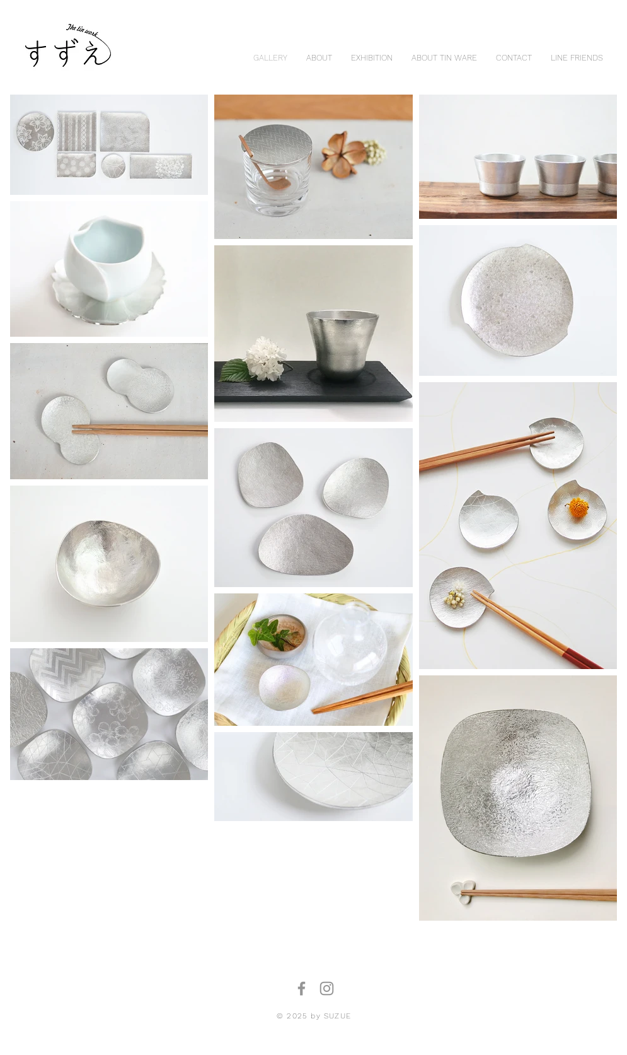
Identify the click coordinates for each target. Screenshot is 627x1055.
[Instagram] (327, 988)
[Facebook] (301, 988)
